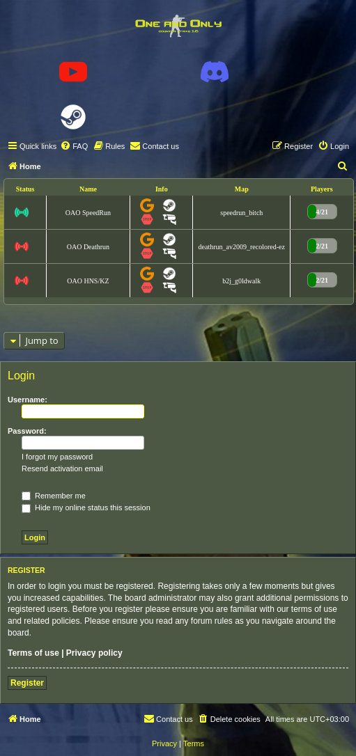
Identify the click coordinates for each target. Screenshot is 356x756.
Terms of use (33, 653)
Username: (27, 399)
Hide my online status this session (86, 507)
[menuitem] (74, 146)
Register (27, 683)
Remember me (54, 495)
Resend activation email (62, 468)
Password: (27, 431)
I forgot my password (57, 456)
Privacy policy (94, 653)
